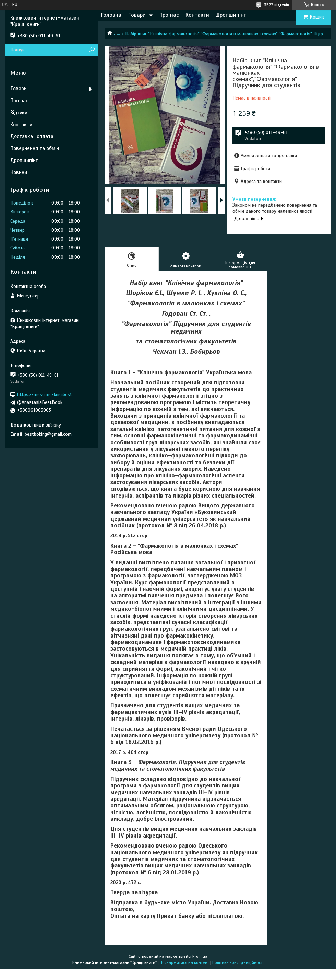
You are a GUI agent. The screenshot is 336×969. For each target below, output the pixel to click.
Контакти (197, 15)
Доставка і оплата (31, 136)
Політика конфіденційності (238, 962)
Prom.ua (199, 956)
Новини (18, 172)
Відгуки (18, 112)
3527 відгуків (276, 4)
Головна (111, 15)
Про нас (169, 15)
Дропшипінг (231, 15)
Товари (137, 15)
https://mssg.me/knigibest (44, 394)
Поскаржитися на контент (184, 962)
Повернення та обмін (34, 148)
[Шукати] (92, 50)
